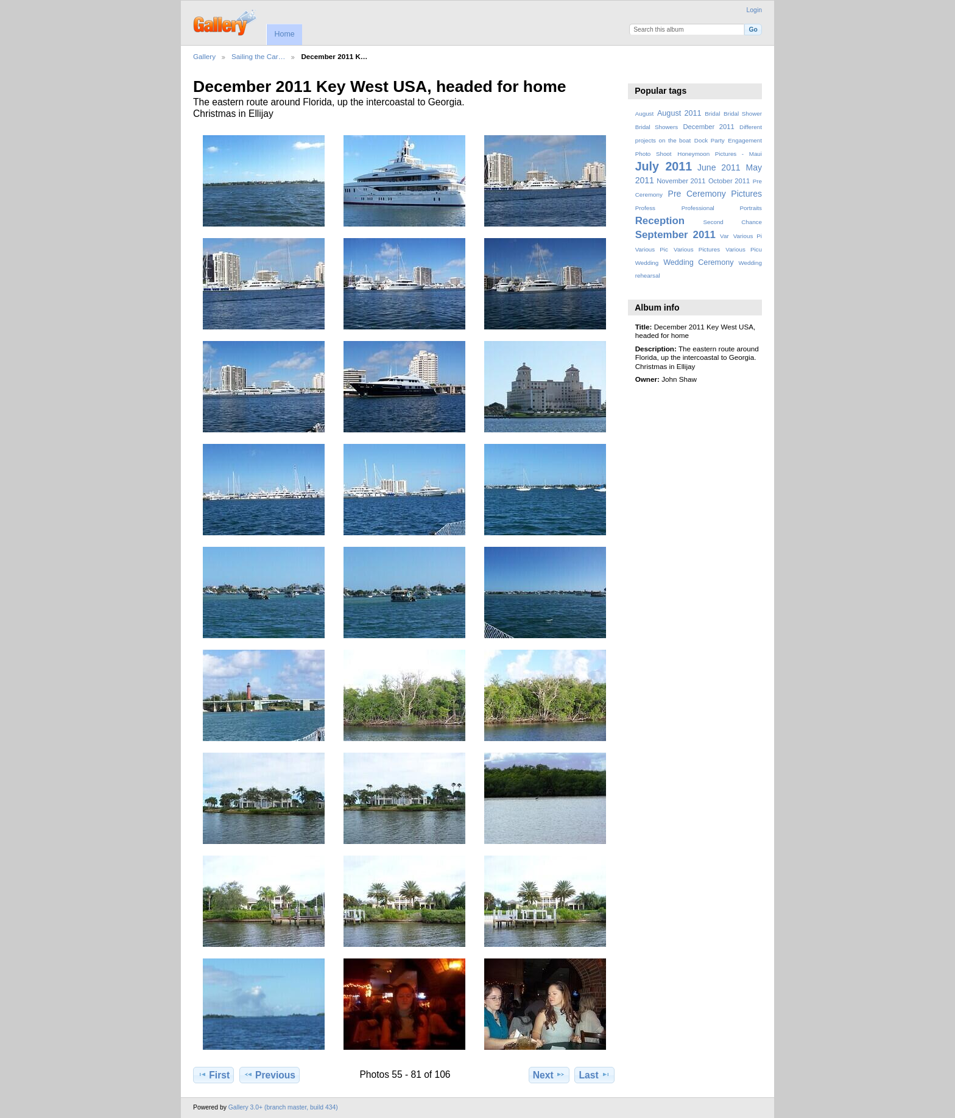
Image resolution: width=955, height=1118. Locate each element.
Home (284, 34)
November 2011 (681, 181)
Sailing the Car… (258, 56)
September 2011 (675, 235)
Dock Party (709, 140)
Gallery (204, 56)
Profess (645, 208)
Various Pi (747, 236)
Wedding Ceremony (698, 262)
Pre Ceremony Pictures (715, 194)
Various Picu (743, 249)
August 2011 (679, 113)
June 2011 (719, 167)
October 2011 (729, 181)
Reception (660, 221)
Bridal (712, 113)
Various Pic (651, 249)
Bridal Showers (656, 127)
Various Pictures (697, 249)
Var (724, 236)
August (644, 113)
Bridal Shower (743, 113)
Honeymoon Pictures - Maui (719, 153)
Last (594, 1074)
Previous (269, 1074)
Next (549, 1074)
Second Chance (732, 222)
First (213, 1074)
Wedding (647, 262)
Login (754, 10)
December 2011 (708, 126)
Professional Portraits (722, 208)
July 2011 (663, 166)
